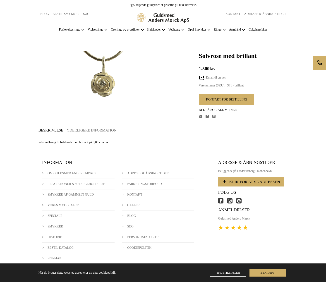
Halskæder (154, 29)
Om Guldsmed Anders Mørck (72, 173)
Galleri (134, 205)
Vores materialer (63, 205)
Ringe (217, 29)
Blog (44, 14)
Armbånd (235, 29)
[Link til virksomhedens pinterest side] (240, 202)
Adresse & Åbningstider (265, 14)
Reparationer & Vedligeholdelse (76, 184)
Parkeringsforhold (144, 184)
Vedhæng (174, 29)
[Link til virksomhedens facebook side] (222, 202)
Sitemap (54, 258)
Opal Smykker (197, 29)
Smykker (55, 226)
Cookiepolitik (139, 247)
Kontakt (233, 14)
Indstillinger (228, 272)
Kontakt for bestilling (226, 99)
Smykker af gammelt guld (71, 194)
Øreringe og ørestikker (125, 29)
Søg (86, 14)
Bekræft (268, 272)
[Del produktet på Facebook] (209, 117)
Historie (55, 237)
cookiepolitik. (107, 272)
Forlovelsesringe (69, 29)
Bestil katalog (61, 247)
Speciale (55, 215)
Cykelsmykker (258, 29)
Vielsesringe (95, 29)
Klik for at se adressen (251, 181)
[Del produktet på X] (202, 117)
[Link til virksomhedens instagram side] (231, 202)
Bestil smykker (66, 14)
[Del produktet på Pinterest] (215, 117)
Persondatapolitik (143, 237)
